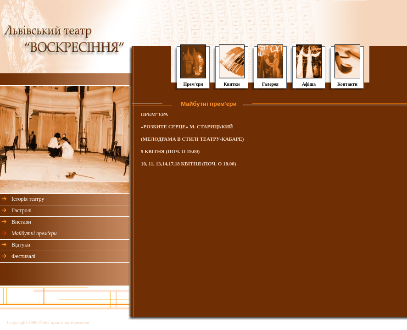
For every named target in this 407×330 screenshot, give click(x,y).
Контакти (347, 84)
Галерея (270, 84)
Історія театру (27, 199)
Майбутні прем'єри (33, 233)
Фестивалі (23, 256)
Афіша (309, 84)
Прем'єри (193, 84)
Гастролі (21, 210)
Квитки (232, 84)
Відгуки (20, 245)
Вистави (21, 222)
